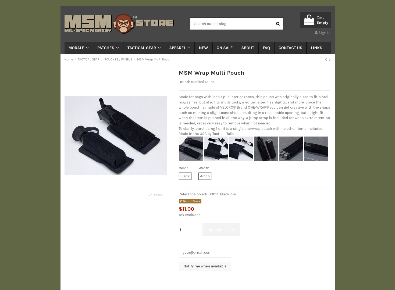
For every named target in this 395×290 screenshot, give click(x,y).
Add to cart (221, 229)
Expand (155, 195)
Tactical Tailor (202, 82)
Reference (187, 194)
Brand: (184, 82)
